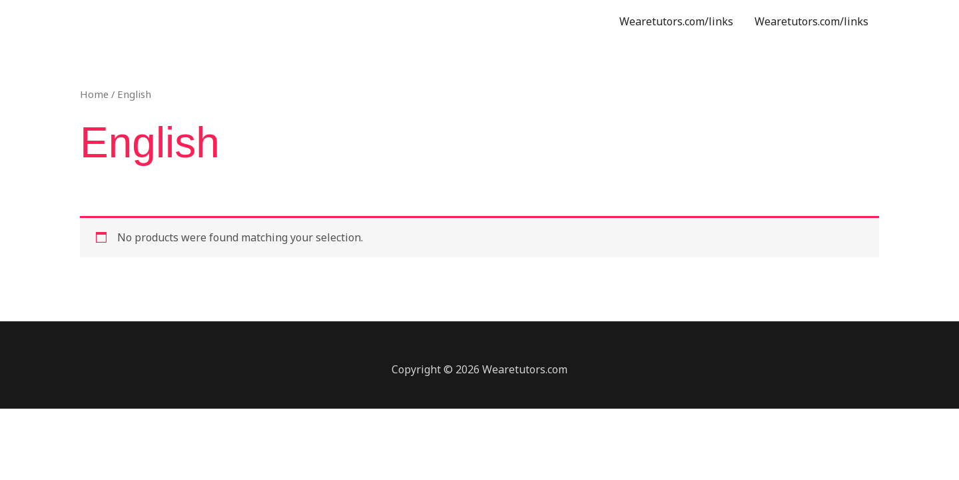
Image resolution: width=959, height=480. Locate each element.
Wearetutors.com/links (676, 21)
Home (94, 94)
